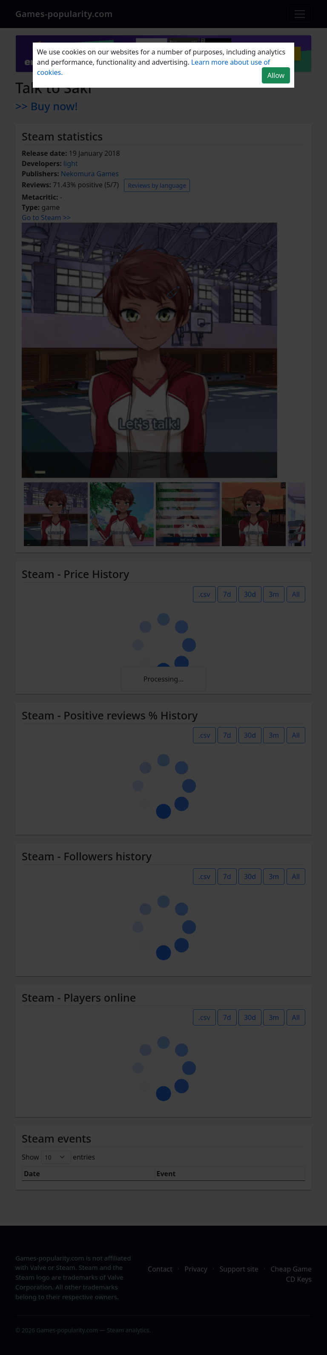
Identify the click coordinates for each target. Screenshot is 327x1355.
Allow (275, 75)
